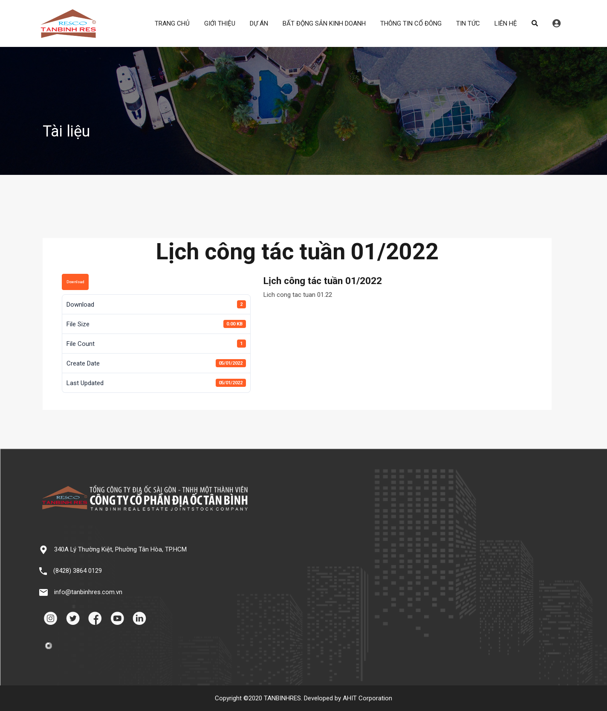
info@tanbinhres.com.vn (88, 592)
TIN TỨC (468, 23)
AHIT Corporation (367, 698)
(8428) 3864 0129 (77, 571)
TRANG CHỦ (172, 23)
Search (534, 23)
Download (75, 282)
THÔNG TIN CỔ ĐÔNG (411, 23)
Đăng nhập (556, 23)
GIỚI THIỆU (219, 23)
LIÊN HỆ (505, 23)
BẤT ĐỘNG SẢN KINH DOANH (324, 23)
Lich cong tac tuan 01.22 (297, 295)
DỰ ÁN (259, 23)
